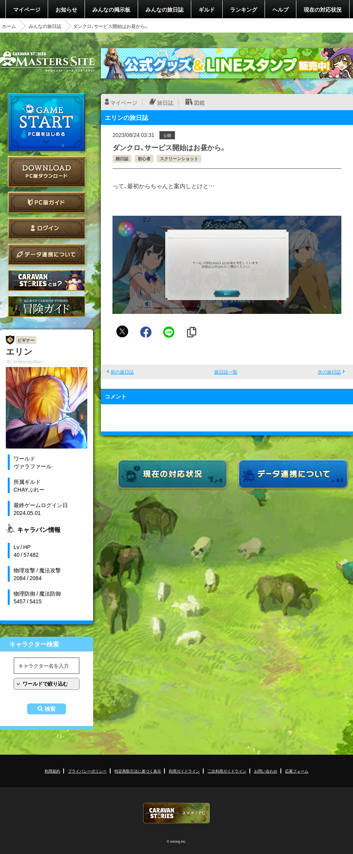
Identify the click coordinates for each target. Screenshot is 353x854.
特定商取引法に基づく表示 (137, 771)
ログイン (46, 228)
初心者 (144, 158)
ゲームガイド (46, 306)
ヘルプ (280, 9)
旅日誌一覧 (225, 371)
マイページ (26, 9)
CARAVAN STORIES (176, 813)
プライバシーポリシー (87, 771)
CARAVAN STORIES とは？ (46, 280)
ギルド (207, 9)
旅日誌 (165, 102)
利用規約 (52, 771)
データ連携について (46, 254)
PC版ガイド (46, 202)
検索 (50, 709)
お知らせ (66, 9)
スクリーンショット (179, 158)
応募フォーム (296, 771)
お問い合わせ (265, 771)
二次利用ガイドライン (227, 771)
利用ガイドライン (184, 771)
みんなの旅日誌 (164, 9)
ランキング (243, 9)
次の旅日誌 (329, 371)
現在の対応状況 (323, 9)
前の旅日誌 (122, 371)
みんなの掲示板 (111, 9)
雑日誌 (122, 158)
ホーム (9, 26)
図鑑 (199, 102)
